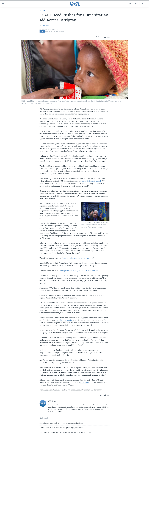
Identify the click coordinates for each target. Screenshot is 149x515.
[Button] (99, 36)
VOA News (45, 25)
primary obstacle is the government (78, 258)
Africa (42, 10)
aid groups (84, 382)
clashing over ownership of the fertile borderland (78, 270)
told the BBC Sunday (64, 320)
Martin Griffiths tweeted (91, 181)
